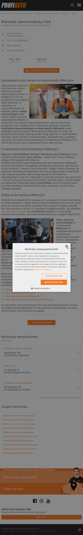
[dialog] (41, 267)
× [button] (68, 248)
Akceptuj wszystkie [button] (54, 282)
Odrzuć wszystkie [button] (54, 276)
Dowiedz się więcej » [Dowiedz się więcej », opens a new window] (43, 269)
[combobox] (67, 246)
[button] (41, 288)
